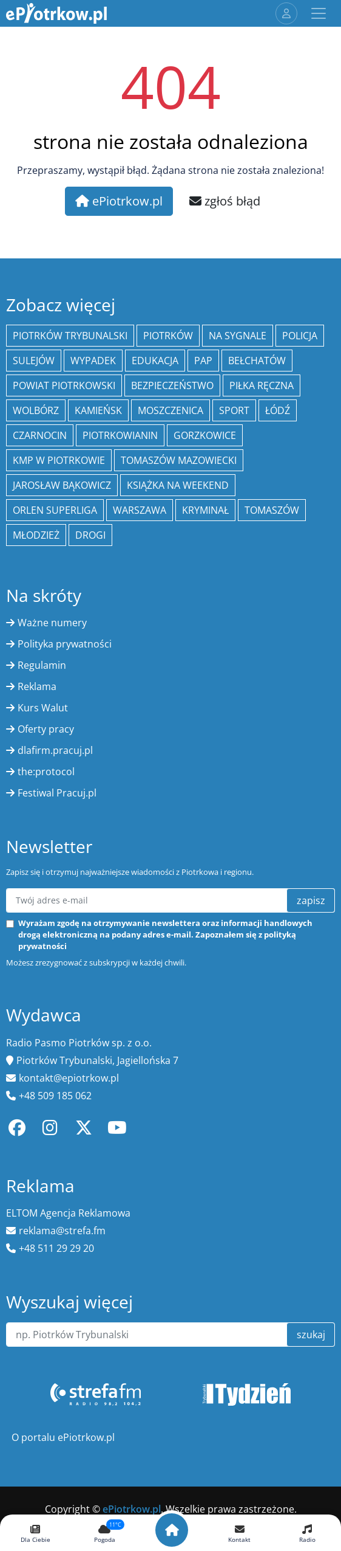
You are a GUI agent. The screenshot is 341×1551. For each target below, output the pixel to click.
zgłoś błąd (224, 201)
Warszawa (139, 510)
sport (234, 410)
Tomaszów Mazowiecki (179, 460)
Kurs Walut (43, 707)
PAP (203, 360)
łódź (277, 410)
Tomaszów (272, 510)
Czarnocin (40, 435)
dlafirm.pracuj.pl (55, 750)
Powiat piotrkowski (64, 385)
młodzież (36, 535)
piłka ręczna (261, 385)
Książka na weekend (178, 485)
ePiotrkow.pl (119, 201)
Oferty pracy (46, 729)
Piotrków (168, 335)
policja (299, 335)
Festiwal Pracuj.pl (57, 793)
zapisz (311, 900)
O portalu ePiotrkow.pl (63, 1437)
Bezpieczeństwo (172, 385)
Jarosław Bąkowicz (62, 485)
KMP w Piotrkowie (59, 460)
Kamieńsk (98, 410)
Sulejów (34, 360)
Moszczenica (170, 410)
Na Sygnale (237, 335)
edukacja (155, 360)
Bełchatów (257, 360)
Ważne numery (52, 622)
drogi (90, 535)
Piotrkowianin (120, 435)
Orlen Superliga (55, 510)
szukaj (311, 1334)
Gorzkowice (205, 435)
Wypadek (93, 360)
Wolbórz (36, 410)
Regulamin (42, 665)
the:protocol (46, 771)
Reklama (37, 686)
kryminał (205, 510)
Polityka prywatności (65, 644)
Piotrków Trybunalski (70, 335)
